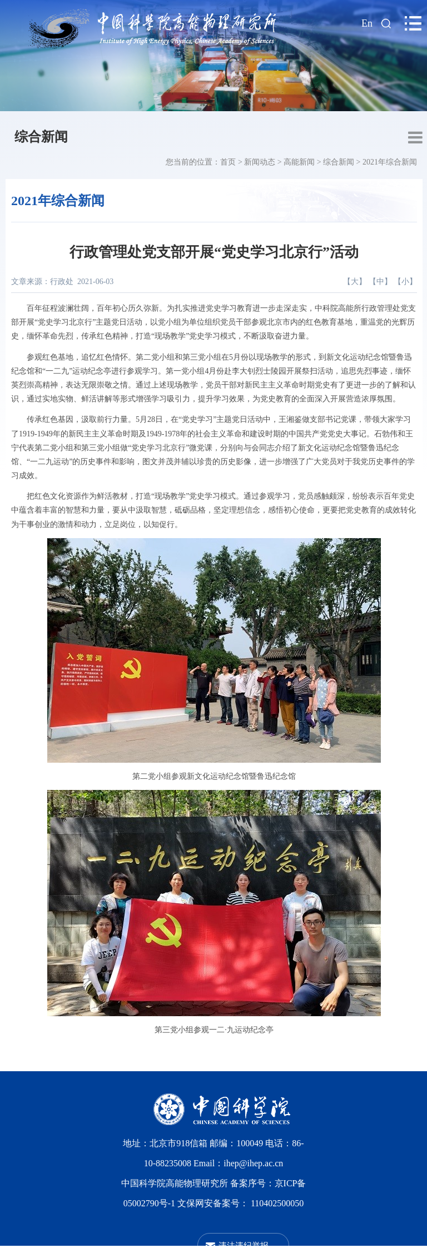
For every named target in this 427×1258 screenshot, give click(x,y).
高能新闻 (299, 162)
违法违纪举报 (244, 1245)
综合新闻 (41, 137)
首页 (228, 162)
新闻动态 (259, 162)
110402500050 (277, 1203)
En (367, 23)
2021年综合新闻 (390, 162)
